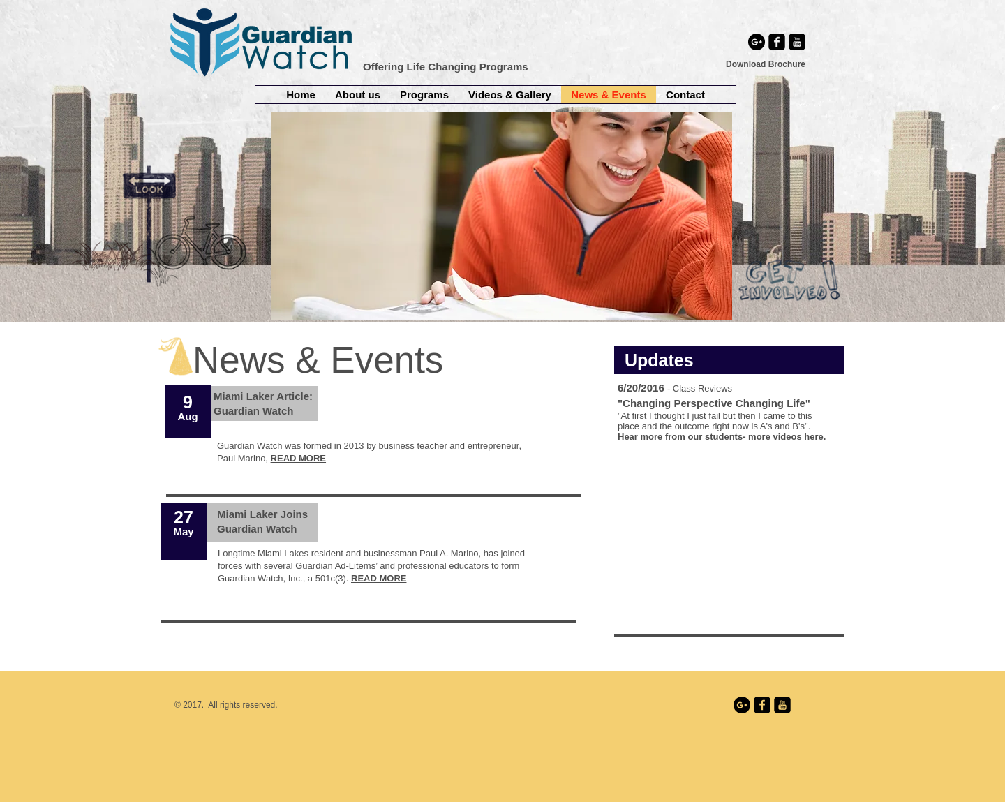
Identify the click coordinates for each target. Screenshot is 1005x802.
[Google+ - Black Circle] (756, 42)
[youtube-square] (797, 42)
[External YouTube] (729, 544)
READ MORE (378, 578)
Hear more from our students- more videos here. (722, 436)
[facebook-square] (776, 42)
